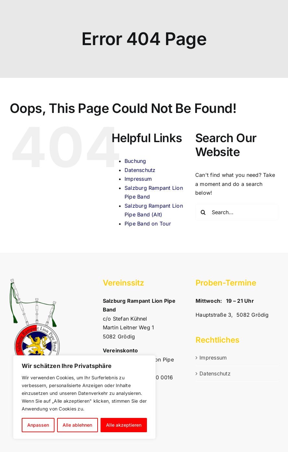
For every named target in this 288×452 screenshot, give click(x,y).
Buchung (135, 161)
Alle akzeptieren (123, 425)
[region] (84, 397)
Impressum (138, 179)
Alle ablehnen (77, 425)
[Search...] (236, 212)
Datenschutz (140, 170)
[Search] (203, 212)
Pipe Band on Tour (148, 223)
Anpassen (38, 425)
